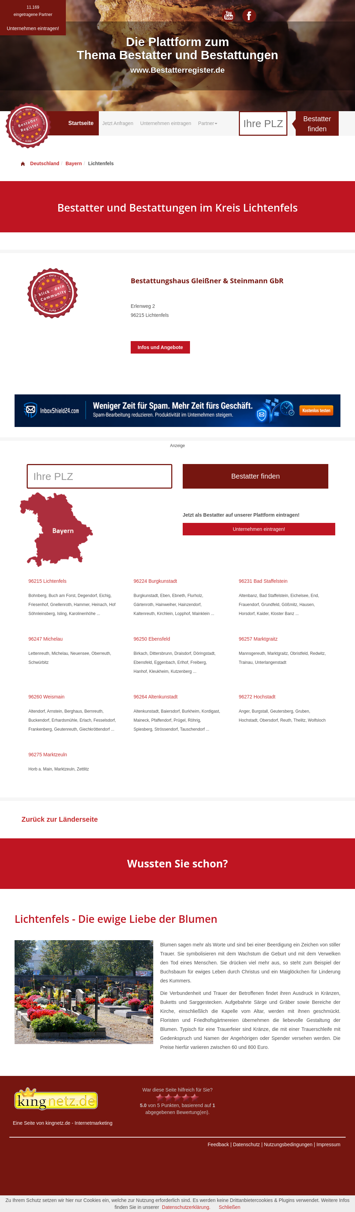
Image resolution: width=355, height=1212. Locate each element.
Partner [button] (208, 123)
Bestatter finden (317, 124)
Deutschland (39, 163)
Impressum (328, 1144)
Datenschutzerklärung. (186, 1207)
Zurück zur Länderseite (59, 819)
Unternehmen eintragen (165, 123)
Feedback (218, 1144)
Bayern (74, 163)
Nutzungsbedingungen (288, 1144)
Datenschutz (246, 1144)
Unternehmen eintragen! (259, 529)
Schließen (229, 1207)
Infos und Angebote (160, 347)
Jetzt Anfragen (117, 123)
